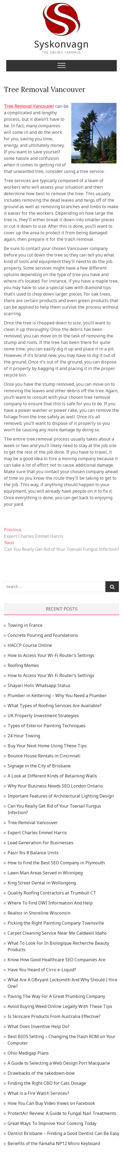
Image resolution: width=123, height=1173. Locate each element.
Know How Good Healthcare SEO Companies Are (56, 960)
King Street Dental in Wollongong (42, 883)
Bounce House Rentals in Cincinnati (44, 756)
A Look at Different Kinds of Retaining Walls (52, 776)
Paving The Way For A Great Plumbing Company (56, 996)
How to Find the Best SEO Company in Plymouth (56, 863)
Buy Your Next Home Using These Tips (47, 746)
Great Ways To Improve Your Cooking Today (52, 1123)
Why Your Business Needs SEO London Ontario (55, 786)
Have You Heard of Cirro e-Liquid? (42, 970)
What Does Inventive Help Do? (39, 1026)
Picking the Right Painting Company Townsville (56, 923)
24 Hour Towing (24, 736)
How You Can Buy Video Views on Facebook (51, 1103)
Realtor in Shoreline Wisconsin (39, 913)
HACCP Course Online (30, 645)
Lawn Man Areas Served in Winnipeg (45, 873)
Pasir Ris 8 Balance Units (33, 853)
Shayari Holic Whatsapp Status (39, 685)
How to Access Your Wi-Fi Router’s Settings (51, 655)
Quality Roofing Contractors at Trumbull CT (52, 893)
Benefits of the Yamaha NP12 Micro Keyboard (54, 1143)
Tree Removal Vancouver (44, 89)
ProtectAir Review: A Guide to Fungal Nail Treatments (62, 1113)
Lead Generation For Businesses (40, 843)
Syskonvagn (61, 44)
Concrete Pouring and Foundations (43, 635)
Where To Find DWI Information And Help (50, 903)
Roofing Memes (23, 665)
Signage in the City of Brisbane (39, 766)
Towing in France (25, 625)
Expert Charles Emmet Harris (37, 833)
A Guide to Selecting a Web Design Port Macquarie (59, 1063)
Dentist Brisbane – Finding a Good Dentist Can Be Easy (63, 1133)
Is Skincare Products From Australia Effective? (54, 1016)
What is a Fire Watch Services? (38, 1093)
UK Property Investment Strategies (43, 716)
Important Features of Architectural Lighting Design (61, 796)
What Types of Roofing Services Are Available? (55, 706)
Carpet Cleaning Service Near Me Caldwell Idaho (57, 933)
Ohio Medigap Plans (28, 1053)
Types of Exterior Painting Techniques (47, 726)
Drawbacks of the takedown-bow (41, 1073)
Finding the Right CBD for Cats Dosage (47, 1083)
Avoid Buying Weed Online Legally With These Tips (60, 1006)
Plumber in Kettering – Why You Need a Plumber (57, 695)
